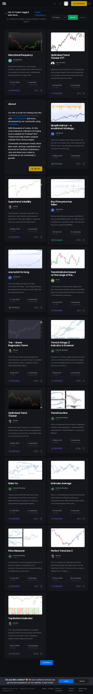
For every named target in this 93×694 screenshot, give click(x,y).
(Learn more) (47, 682)
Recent (73, 17)
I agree (66, 681)
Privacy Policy (71, 690)
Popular (83, 17)
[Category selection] (59, 17)
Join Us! (35, 169)
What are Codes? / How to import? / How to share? (26, 20)
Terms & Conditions (59, 690)
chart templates (19, 118)
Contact (51, 688)
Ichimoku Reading (62, 350)
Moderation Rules (83, 690)
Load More (46, 662)
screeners (33, 115)
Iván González (60, 62)
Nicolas (15, 206)
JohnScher (59, 133)
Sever (58, 279)
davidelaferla (17, 60)
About (44, 688)
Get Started (79, 4)
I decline (82, 681)
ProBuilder (13, 124)
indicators (23, 115)
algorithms (13, 115)
